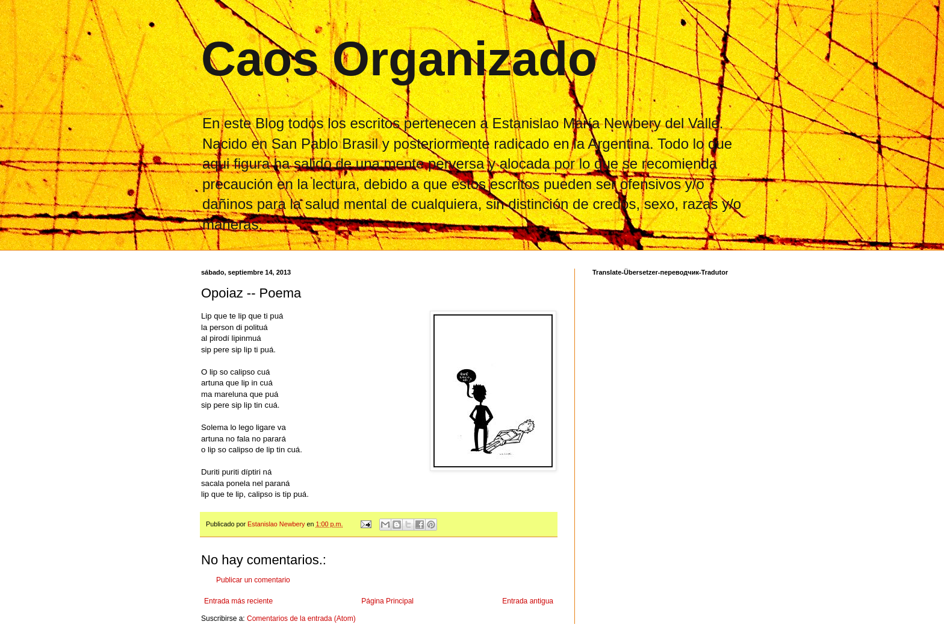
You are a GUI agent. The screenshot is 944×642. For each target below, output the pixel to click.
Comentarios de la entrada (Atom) (301, 618)
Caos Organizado (399, 59)
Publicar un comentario (253, 580)
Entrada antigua (527, 601)
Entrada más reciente (238, 601)
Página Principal (387, 601)
